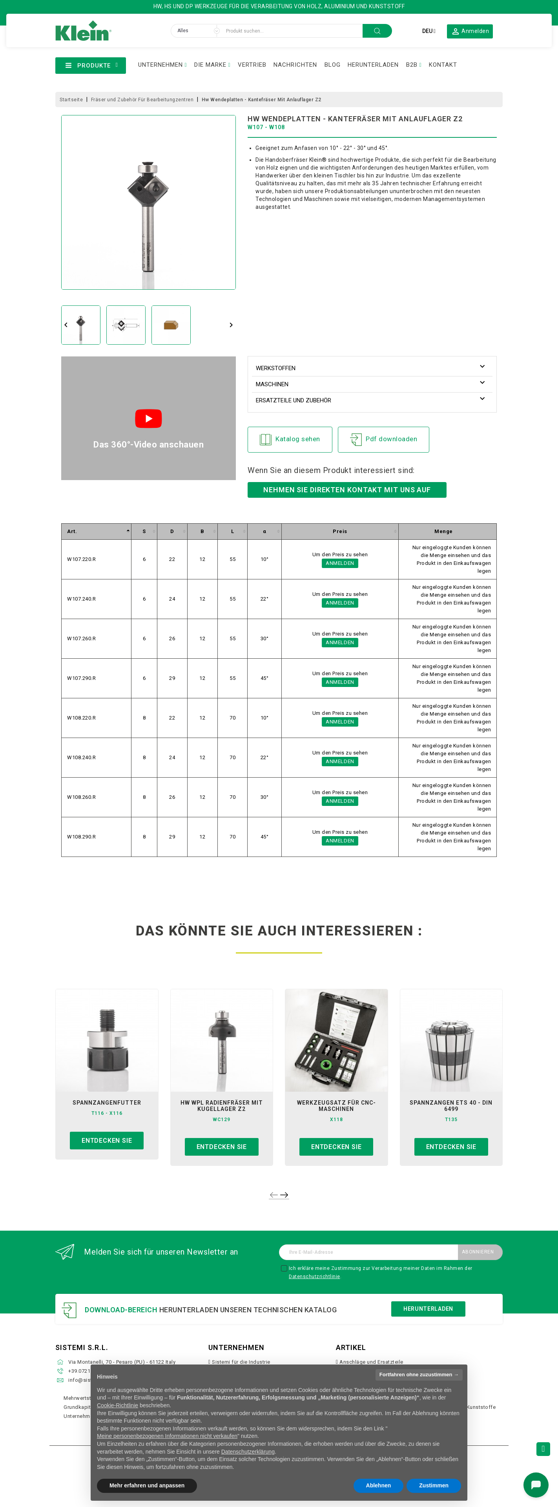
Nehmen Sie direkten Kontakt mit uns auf (347, 490)
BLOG (333, 64)
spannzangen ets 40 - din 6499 (451, 1106)
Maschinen (272, 384)
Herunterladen (428, 1309)
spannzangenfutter (107, 1103)
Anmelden (340, 563)
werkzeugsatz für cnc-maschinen (336, 1106)
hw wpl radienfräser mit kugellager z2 (222, 1106)
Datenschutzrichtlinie (314, 1276)
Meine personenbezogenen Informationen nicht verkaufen (167, 1436)
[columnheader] (96, 531)
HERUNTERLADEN (373, 64)
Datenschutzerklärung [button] (248, 1452)
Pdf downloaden (383, 440)
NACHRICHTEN (295, 64)
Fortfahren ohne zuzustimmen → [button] (419, 1374)
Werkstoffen (275, 368)
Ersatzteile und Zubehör (293, 400)
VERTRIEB (252, 64)
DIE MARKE (210, 64)
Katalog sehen (290, 440)
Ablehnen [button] (378, 1485)
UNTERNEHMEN (160, 64)
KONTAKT (443, 64)
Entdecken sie (107, 1140)
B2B (412, 64)
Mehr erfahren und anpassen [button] (146, 1485)
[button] (470, 31)
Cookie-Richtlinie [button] (117, 1405)
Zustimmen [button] (434, 1485)
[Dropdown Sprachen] (429, 31)
